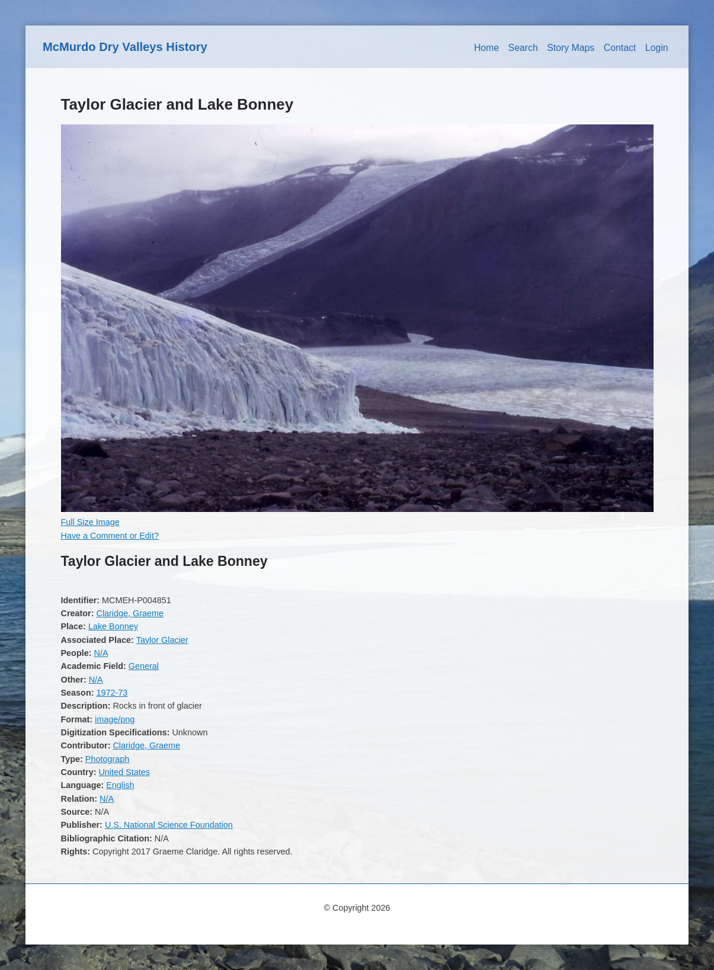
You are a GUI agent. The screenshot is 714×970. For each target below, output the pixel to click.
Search (523, 48)
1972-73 (111, 692)
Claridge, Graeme (130, 613)
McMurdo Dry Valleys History (125, 46)
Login (656, 48)
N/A (101, 653)
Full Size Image (90, 522)
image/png (115, 719)
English (120, 785)
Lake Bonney (113, 626)
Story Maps (570, 48)
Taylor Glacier (162, 640)
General (144, 666)
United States (123, 772)
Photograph (107, 759)
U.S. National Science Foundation (169, 825)
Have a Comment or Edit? (110, 535)
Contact (620, 48)
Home (486, 48)
